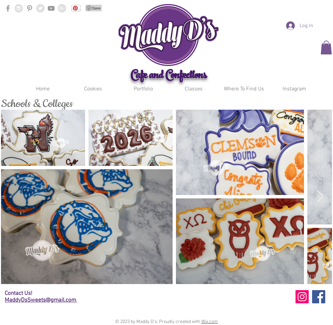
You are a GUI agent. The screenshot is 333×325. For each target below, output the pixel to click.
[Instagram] (302, 296)
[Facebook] (318, 296)
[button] (93, 89)
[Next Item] (320, 196)
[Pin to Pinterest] (93, 8)
